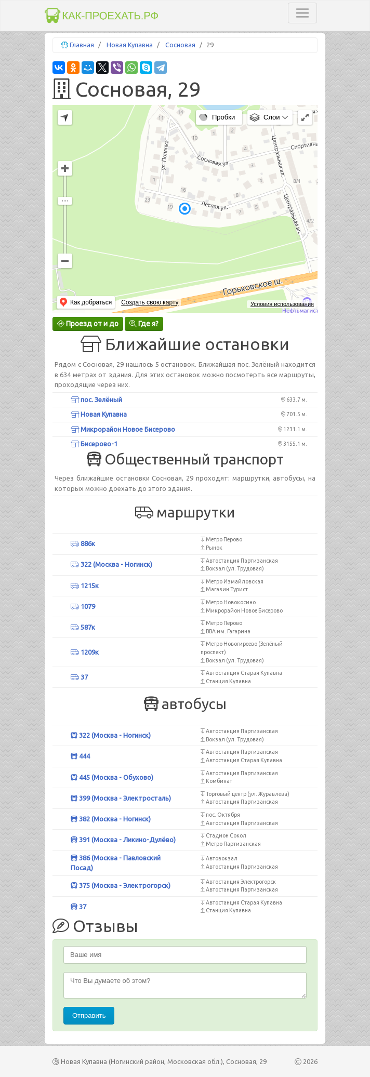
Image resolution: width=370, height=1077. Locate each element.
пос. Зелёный (96, 399)
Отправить (88, 1015)
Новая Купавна (130, 44)
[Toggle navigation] (302, 13)
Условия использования (282, 304)
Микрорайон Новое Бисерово (123, 429)
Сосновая (180, 44)
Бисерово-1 (94, 443)
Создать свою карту (149, 302)
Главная (82, 44)
